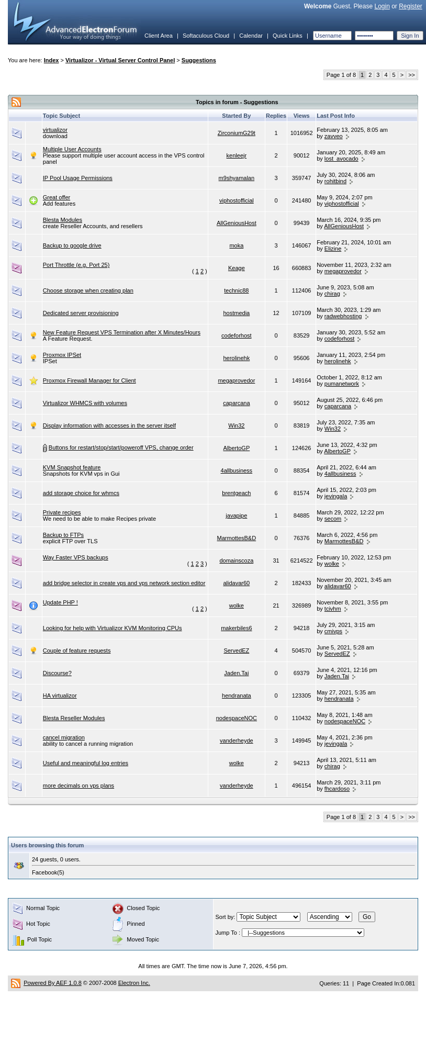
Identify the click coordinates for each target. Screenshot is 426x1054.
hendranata (236, 695)
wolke (331, 563)
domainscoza (236, 560)
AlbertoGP (236, 448)
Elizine (332, 248)
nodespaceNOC (236, 718)
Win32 (236, 425)
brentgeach (236, 493)
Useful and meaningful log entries (85, 763)
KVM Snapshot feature (72, 467)
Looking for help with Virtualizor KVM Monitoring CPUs (112, 628)
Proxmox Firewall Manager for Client (89, 380)
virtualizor (55, 130)
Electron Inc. (134, 983)
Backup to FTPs (63, 535)
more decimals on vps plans (78, 785)
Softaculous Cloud (206, 35)
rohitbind (335, 181)
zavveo (333, 136)
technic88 (236, 290)
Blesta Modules (62, 220)
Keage (236, 268)
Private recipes (62, 512)
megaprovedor (343, 271)
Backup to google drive (72, 245)
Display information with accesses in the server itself (109, 425)
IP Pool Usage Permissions (78, 178)
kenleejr (237, 155)
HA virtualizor (60, 695)
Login (381, 6)
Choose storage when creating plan (88, 290)
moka (236, 245)
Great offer (56, 197)
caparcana (236, 403)
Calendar (251, 35)
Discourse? (57, 673)
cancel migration (64, 737)
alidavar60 (236, 583)
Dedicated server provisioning (81, 313)
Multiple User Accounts (72, 149)
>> (411, 75)
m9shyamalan (236, 178)
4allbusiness (237, 470)
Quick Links (287, 35)
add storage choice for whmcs (81, 493)
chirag (332, 293)
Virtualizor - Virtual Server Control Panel (120, 60)
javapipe (236, 515)
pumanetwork (341, 383)
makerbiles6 (236, 628)
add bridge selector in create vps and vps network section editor (124, 583)
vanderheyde (236, 740)
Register (410, 6)
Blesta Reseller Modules (74, 718)
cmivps (333, 631)
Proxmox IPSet (62, 355)
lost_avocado (341, 158)
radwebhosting (343, 316)
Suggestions (199, 60)
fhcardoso (337, 789)
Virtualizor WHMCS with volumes (85, 403)
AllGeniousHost (236, 223)
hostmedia (236, 313)
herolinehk (236, 358)
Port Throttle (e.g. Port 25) (76, 265)
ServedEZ (236, 650)
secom (332, 518)
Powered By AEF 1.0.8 (53, 983)
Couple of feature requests (77, 650)
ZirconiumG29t (236, 133)
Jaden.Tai (236, 673)
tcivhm (332, 609)
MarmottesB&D (236, 538)
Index (51, 60)
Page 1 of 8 (341, 75)
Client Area (158, 35)
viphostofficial (236, 200)
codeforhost (236, 335)
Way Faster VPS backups (75, 557)
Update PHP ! (60, 602)
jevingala (335, 496)
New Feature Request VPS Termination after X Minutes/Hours (121, 332)
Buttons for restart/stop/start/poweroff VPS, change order (121, 447)
